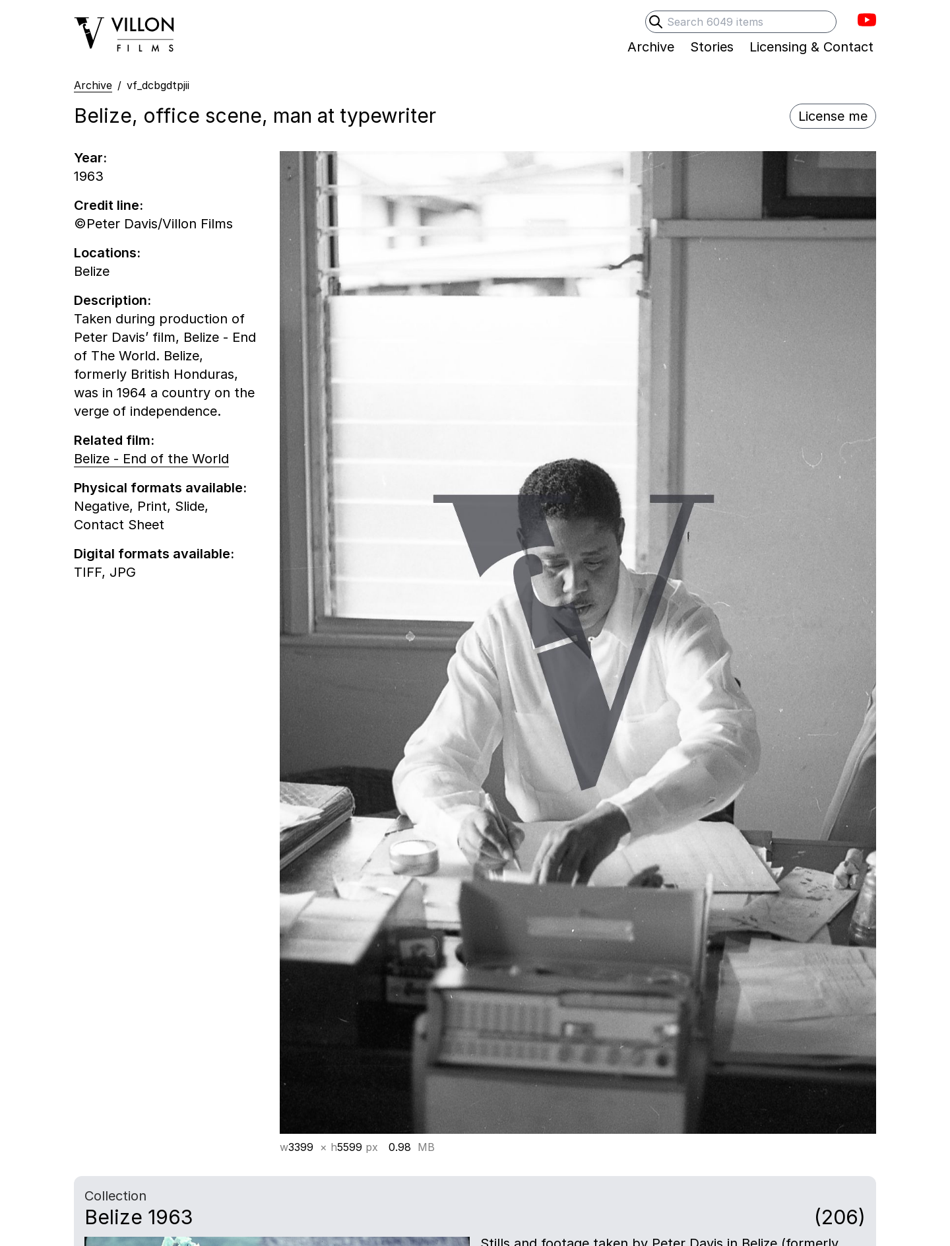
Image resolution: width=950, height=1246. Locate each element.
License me (833, 116)
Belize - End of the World (151, 459)
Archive (93, 85)
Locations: (107, 253)
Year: (90, 158)
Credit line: (108, 205)
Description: (112, 300)
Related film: (114, 440)
